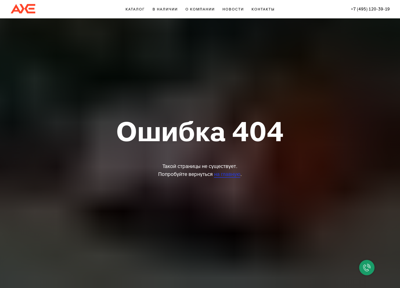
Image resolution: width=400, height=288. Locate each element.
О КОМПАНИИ (200, 9)
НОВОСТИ (233, 9)
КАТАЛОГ (135, 9)
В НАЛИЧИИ (165, 9)
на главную (227, 174)
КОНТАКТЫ (263, 9)
